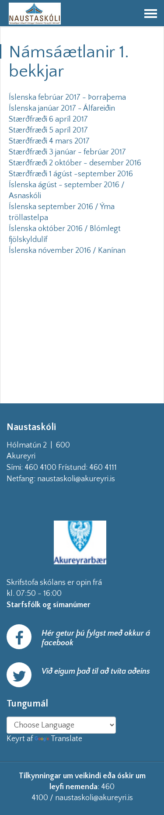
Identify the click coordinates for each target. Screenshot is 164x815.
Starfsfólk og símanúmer (49, 605)
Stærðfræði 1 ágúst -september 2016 (71, 174)
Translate (58, 739)
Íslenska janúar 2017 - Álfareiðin (62, 108)
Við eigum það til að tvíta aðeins (96, 671)
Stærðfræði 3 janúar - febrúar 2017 (67, 152)
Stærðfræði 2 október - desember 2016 (75, 163)
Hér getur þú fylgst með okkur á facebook (96, 638)
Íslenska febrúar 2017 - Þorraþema (67, 97)
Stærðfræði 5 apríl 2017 (48, 130)
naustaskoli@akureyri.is (90, 479)
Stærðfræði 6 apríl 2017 (48, 119)
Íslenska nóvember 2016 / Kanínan (67, 250)
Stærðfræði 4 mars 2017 (49, 141)
